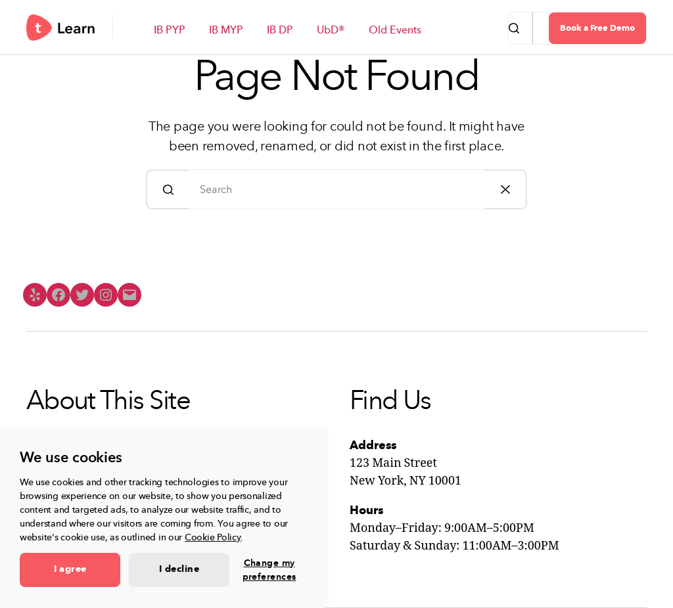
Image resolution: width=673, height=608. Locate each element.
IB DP (280, 30)
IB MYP (226, 30)
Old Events (395, 30)
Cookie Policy (213, 537)
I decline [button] (179, 569)
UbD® (331, 30)
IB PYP (169, 30)
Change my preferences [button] (269, 569)
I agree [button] (70, 569)
